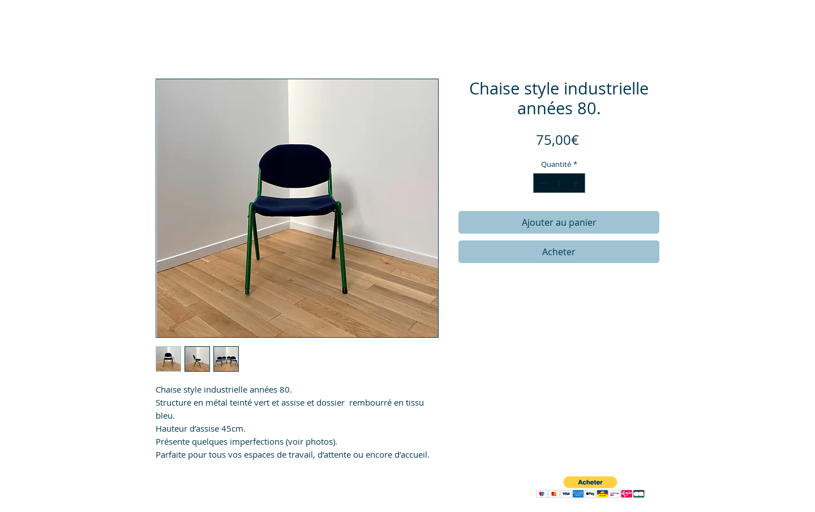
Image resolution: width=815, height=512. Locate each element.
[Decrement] (541, 183)
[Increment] (577, 183)
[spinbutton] (559, 183)
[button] (590, 487)
